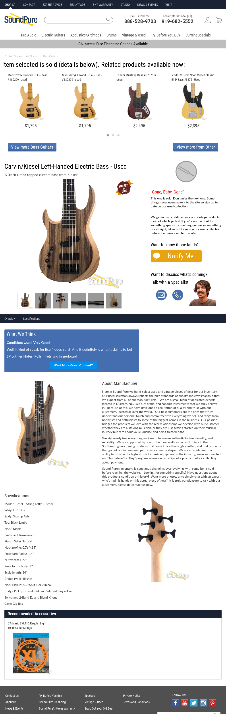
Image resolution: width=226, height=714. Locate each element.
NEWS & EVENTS (147, 4)
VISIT (168, 4)
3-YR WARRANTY (103, 4)
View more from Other (196, 147)
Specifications (31, 318)
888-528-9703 (140, 21)
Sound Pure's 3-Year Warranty (57, 708)
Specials (90, 695)
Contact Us (12, 695)
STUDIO (125, 4)
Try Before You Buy (165, 35)
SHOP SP (9, 4)
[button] (107, 135)
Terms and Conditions (136, 702)
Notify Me (180, 256)
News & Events (14, 708)
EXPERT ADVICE (52, 4)
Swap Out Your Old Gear (99, 708)
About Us (10, 702)
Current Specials (198, 35)
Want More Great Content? (73, 365)
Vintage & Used (134, 35)
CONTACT (29, 4)
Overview (9, 318)
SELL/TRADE (77, 4)
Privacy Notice (132, 695)
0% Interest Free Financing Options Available (113, 44)
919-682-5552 (177, 21)
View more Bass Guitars (32, 147)
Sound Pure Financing (52, 702)
